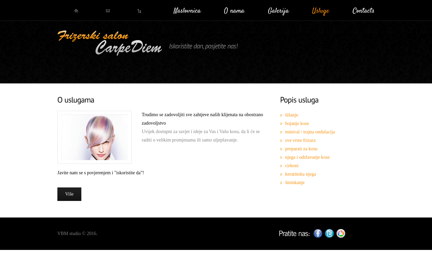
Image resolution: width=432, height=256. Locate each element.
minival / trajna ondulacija (310, 131)
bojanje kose (297, 123)
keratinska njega (300, 174)
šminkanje (295, 182)
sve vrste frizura (300, 140)
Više (69, 194)
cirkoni (292, 165)
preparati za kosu (301, 148)
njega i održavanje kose (307, 157)
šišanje (291, 115)
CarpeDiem (109, 43)
